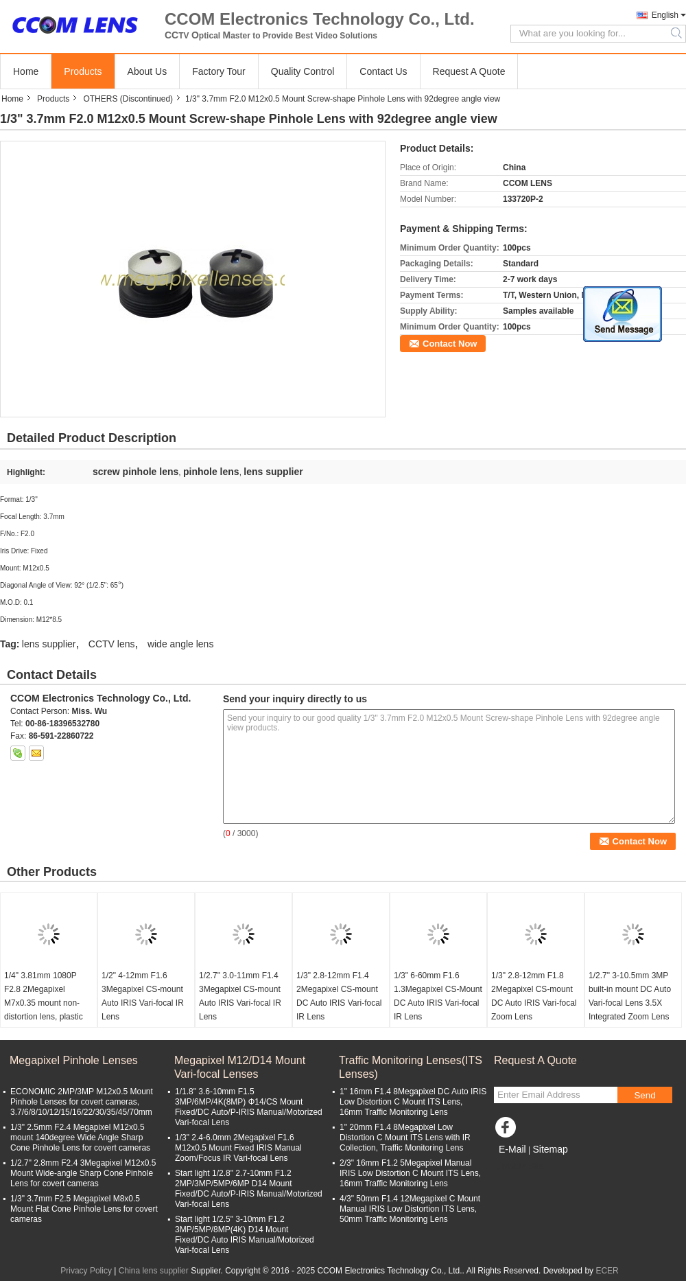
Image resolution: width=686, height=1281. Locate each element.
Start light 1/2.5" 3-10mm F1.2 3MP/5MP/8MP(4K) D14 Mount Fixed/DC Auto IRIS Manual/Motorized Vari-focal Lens (244, 1234)
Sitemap (549, 1149)
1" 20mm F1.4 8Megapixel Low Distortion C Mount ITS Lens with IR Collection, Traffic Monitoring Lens (405, 1137)
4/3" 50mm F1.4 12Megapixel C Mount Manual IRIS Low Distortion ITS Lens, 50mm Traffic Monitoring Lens (410, 1209)
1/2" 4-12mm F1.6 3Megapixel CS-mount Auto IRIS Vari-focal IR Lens (143, 996)
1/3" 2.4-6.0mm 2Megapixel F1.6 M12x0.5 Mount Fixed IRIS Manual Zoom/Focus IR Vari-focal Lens (238, 1148)
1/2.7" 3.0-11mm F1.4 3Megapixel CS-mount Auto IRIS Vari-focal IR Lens (240, 996)
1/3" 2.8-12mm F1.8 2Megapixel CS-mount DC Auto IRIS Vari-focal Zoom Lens (534, 996)
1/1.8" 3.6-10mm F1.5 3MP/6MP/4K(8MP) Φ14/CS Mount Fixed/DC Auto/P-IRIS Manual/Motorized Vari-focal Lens (248, 1107)
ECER (606, 1271)
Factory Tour (219, 71)
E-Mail (512, 1149)
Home (25, 71)
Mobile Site (518, 1166)
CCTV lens (111, 643)
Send (644, 1095)
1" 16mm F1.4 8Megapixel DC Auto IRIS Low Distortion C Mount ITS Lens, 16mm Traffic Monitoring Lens (413, 1102)
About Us (147, 71)
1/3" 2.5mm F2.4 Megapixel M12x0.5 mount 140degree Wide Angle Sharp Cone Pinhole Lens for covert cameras (80, 1137)
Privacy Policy (86, 1271)
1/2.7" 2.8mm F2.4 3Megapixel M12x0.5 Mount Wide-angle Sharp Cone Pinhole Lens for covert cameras (83, 1173)
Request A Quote (469, 71)
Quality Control (303, 71)
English (665, 15)
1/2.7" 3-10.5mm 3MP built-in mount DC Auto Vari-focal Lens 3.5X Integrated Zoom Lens (630, 996)
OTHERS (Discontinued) (128, 99)
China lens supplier (154, 1271)
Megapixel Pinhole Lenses (74, 1060)
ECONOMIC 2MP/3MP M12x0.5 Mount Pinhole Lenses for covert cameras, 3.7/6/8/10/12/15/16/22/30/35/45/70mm (81, 1102)
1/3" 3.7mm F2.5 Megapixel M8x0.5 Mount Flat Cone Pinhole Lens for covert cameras (84, 1209)
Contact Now (450, 343)
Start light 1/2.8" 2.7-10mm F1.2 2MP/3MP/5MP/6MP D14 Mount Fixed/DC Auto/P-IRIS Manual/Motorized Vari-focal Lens (248, 1188)
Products (83, 71)
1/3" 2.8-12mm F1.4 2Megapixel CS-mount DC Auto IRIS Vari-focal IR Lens (339, 996)
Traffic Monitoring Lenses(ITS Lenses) (410, 1067)
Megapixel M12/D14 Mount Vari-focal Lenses (239, 1067)
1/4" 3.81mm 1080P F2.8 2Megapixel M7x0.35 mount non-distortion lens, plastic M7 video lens (43, 1003)
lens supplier (49, 643)
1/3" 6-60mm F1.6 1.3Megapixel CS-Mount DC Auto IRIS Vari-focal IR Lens (438, 996)
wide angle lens (180, 643)
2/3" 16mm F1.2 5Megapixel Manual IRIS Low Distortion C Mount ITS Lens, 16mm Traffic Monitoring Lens (410, 1173)
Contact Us (383, 71)
